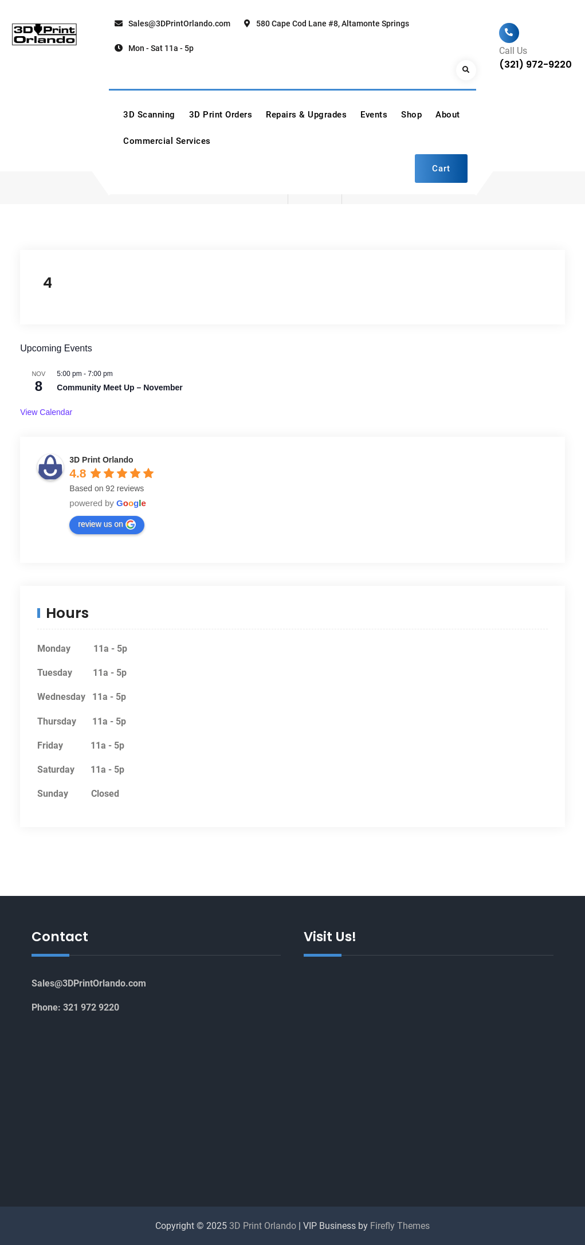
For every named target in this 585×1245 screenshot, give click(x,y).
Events (373, 114)
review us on (107, 524)
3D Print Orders (221, 114)
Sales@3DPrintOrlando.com (179, 23)
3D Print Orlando (101, 459)
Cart (441, 168)
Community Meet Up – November (119, 387)
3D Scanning (149, 114)
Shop (411, 114)
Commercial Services (167, 141)
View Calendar (46, 412)
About (447, 114)
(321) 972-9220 (535, 64)
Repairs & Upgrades (306, 114)
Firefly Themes (400, 1225)
